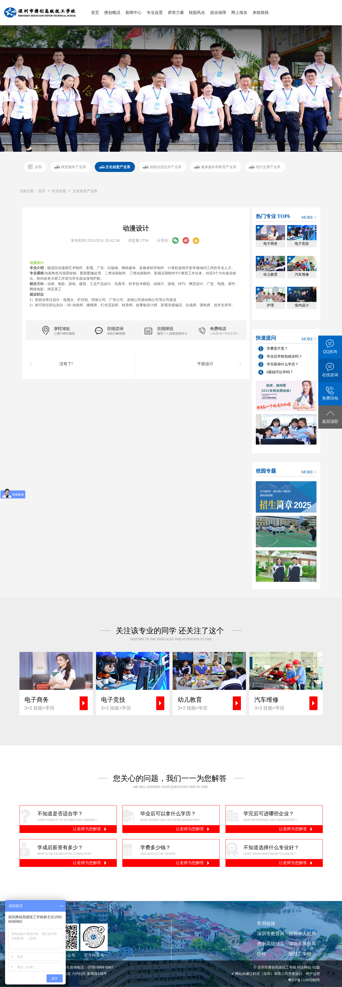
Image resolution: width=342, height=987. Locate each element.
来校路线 (261, 12)
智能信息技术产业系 (165, 167)
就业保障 (218, 12)
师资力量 (176, 12)
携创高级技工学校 (270, 948)
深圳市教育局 (270, 933)
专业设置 (155, 12)
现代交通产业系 (268, 167)
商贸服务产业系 (73, 167)
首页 (95, 12)
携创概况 (112, 12)
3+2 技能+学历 (59, 703)
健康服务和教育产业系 (218, 167)
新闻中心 (133, 12)
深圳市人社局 (302, 933)
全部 (38, 167)
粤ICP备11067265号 (304, 980)
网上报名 (239, 12)
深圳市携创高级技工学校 (302, 948)
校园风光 (197, 12)
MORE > (308, 217)
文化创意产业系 (117, 167)
